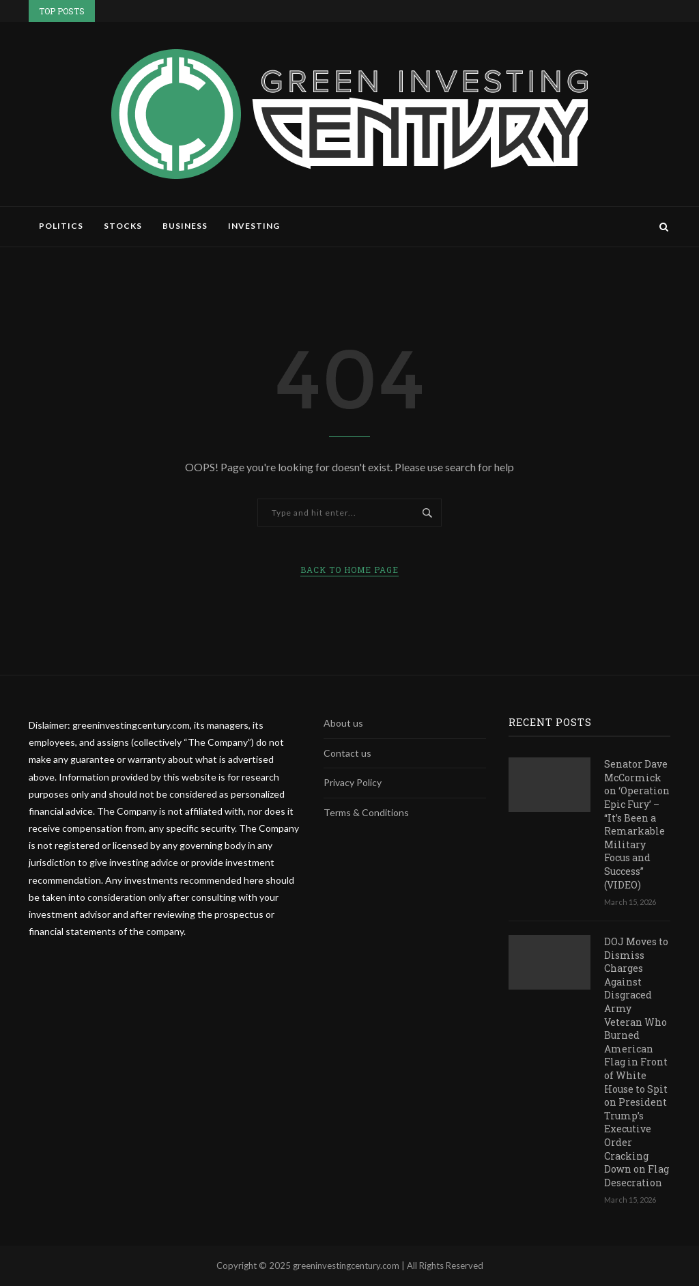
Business (185, 226)
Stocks (123, 226)
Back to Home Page (349, 569)
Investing (254, 226)
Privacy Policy (353, 782)
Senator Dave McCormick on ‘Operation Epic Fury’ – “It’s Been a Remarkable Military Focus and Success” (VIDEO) (637, 824)
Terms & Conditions (366, 812)
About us (343, 723)
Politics (61, 226)
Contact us (347, 753)
